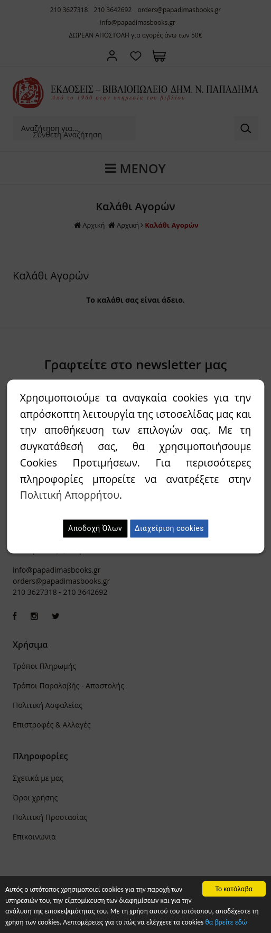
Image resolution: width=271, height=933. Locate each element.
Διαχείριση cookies (169, 529)
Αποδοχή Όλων (95, 529)
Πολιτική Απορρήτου (69, 495)
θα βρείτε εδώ (226, 922)
